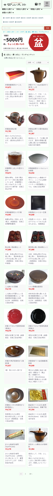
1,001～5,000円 (20, 32)
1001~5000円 (15, 18)
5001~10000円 (26, 18)
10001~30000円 (37, 18)
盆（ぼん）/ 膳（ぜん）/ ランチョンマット (37, 32)
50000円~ (18, 22)
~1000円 (6, 18)
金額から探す (10, 32)
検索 (47, 28)
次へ (31, 474)
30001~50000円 (8, 22)
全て (4, 32)
